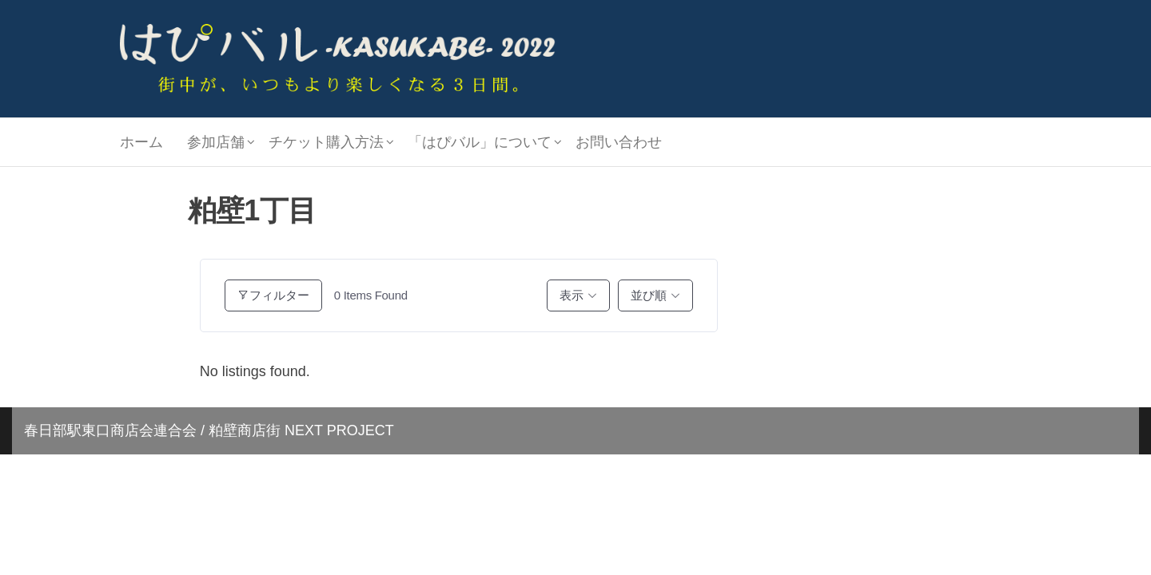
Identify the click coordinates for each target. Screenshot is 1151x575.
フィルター (273, 295)
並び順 (649, 295)
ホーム (141, 142)
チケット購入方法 (326, 142)
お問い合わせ (619, 142)
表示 (571, 295)
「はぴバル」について (480, 142)
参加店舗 (216, 142)
